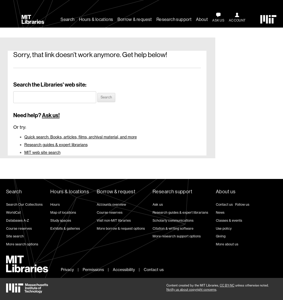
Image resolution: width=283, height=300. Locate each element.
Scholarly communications (173, 220)
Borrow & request (134, 19)
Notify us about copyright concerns (191, 289)
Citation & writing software (173, 228)
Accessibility (124, 269)
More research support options (177, 236)
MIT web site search (42, 152)
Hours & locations (96, 19)
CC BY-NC (227, 285)
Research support (174, 19)
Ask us (158, 204)
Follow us (242, 204)
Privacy (67, 269)
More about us (227, 244)
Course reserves (19, 228)
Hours (55, 204)
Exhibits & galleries (65, 228)
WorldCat (13, 212)
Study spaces (60, 220)
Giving (221, 236)
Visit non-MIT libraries (114, 220)
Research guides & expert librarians (56, 144)
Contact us (224, 204)
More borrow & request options (121, 228)
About (202, 19)
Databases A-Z (17, 220)
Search (67, 19)
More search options (22, 244)
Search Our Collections (24, 204)
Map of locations (63, 212)
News (220, 212)
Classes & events (229, 220)
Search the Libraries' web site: (50, 84)
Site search (15, 236)
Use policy (224, 228)
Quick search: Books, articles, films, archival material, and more (80, 137)
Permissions (93, 269)
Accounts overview (111, 204)
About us (225, 191)
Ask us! (51, 115)
